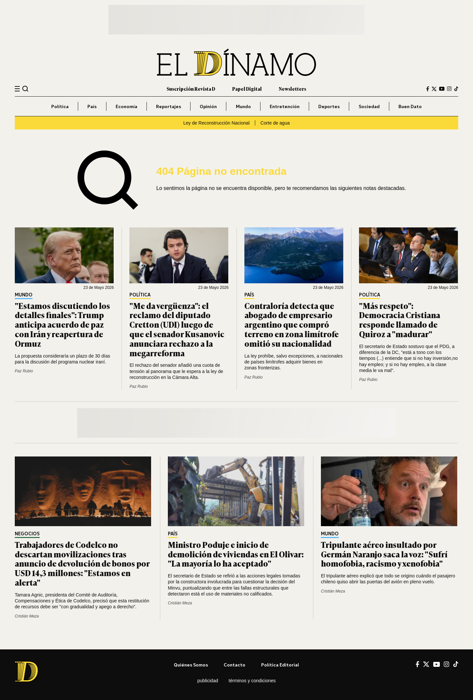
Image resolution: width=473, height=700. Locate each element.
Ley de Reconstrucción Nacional (216, 123)
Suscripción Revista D (191, 88)
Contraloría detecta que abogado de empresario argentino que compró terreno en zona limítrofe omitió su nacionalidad (291, 324)
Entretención (285, 106)
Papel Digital (247, 88)
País (92, 106)
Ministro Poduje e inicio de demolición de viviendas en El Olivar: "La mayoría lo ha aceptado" (236, 554)
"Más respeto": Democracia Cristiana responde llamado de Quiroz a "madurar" (399, 319)
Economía (126, 106)
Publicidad (207, 680)
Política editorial (280, 664)
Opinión (208, 106)
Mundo (243, 106)
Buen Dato (410, 106)
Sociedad (369, 106)
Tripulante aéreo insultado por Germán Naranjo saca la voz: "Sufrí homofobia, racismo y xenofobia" (384, 554)
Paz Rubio (24, 371)
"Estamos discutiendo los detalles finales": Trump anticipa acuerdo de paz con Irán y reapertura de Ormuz (62, 324)
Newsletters (292, 88)
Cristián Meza (27, 616)
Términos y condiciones (252, 680)
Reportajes (168, 106)
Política (60, 106)
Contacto (234, 664)
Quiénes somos (191, 664)
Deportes (329, 106)
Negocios (27, 533)
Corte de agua (275, 123)
